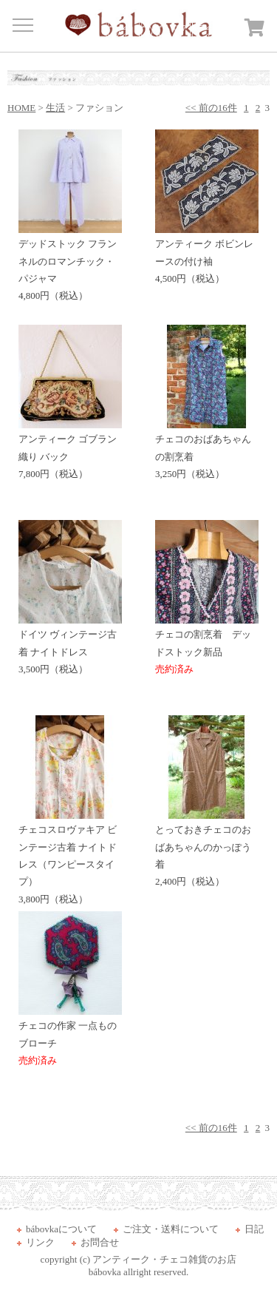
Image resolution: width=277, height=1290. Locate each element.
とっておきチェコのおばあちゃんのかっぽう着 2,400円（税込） (207, 849)
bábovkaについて (61, 1229)
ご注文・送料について (171, 1229)
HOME (21, 107)
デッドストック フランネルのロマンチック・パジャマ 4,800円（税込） (70, 263)
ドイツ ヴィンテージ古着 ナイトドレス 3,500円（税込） (70, 646)
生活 (55, 107)
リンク (40, 1242)
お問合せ (100, 1242)
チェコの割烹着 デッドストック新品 (207, 646)
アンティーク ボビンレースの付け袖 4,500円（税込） (207, 255)
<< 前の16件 (211, 107)
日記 (254, 1229)
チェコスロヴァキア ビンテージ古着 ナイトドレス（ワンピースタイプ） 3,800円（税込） (70, 858)
